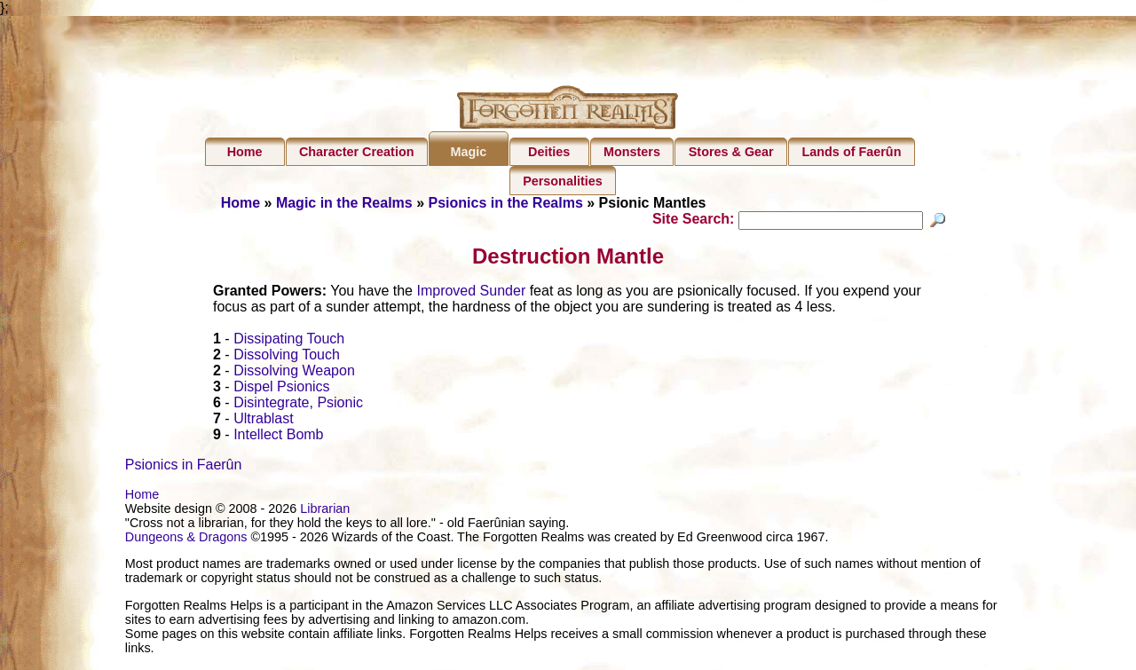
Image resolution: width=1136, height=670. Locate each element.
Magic (468, 152)
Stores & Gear (731, 152)
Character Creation (356, 152)
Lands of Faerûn (852, 152)
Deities (549, 152)
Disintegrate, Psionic (298, 405)
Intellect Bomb (278, 437)
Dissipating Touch (288, 341)
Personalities (563, 181)
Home (245, 152)
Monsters (632, 152)
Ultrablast (263, 421)
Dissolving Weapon (294, 373)
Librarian (325, 511)
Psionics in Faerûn (183, 467)
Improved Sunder (470, 293)
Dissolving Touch (286, 357)
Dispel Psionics (281, 389)
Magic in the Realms (344, 202)
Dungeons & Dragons (186, 539)
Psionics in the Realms (506, 202)
